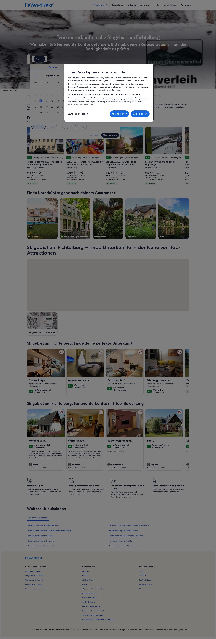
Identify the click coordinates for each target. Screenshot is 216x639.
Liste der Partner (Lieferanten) (81, 104)
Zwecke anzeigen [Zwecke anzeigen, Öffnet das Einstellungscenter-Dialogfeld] (78, 113)
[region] (109, 93)
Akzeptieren (140, 113)
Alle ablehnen (119, 113)
